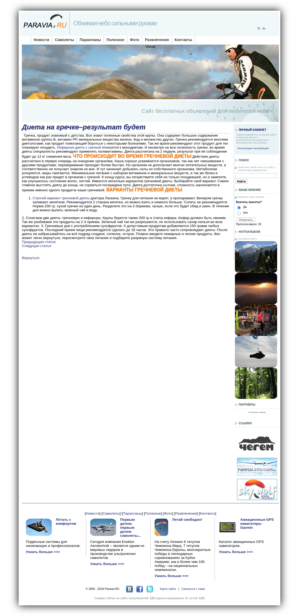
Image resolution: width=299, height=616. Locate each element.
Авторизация (261, 148)
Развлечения (157, 40)
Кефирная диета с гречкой (79, 147)
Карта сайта (168, 588)
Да (245, 206)
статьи (262, 412)
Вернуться (30, 258)
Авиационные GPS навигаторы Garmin (257, 524)
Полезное (115, 40)
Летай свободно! (187, 520)
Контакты (183, 40)
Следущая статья (36, 246)
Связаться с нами (193, 588)
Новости (41, 40)
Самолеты (64, 40)
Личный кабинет (252, 129)
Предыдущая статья (39, 242)
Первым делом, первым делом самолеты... (130, 528)
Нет (245, 212)
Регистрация (245, 148)
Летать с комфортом (66, 522)
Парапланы (90, 40)
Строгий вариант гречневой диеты (61, 198)
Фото (134, 40)
